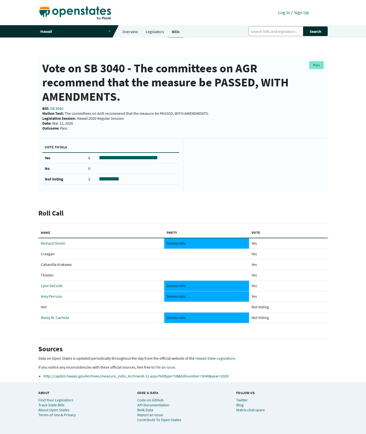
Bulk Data (145, 409)
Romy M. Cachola (55, 317)
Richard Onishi (53, 243)
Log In (284, 12)
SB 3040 (56, 108)
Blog (240, 404)
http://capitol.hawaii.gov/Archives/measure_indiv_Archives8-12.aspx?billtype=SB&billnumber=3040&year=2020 (136, 376)
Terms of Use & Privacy (57, 414)
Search (315, 31)
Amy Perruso (51, 296)
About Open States (53, 409)
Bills (176, 31)
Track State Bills (51, 404)
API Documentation (153, 404)
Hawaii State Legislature (215, 358)
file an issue (165, 367)
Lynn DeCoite (52, 285)
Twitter (242, 399)
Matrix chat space (250, 409)
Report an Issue (150, 414)
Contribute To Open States (159, 419)
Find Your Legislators (55, 399)
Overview (130, 31)
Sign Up (301, 12)
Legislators (155, 31)
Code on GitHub (150, 399)
